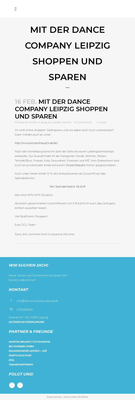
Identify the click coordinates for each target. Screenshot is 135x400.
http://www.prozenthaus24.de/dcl (36, 143)
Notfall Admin (61, 122)
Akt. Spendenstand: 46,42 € (68, 186)
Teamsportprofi (21, 364)
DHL (11, 360)
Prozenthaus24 (75, 165)
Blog (44, 122)
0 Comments (83, 122)
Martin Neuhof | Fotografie (29, 341)
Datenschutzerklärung (26, 322)
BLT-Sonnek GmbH (21, 346)
